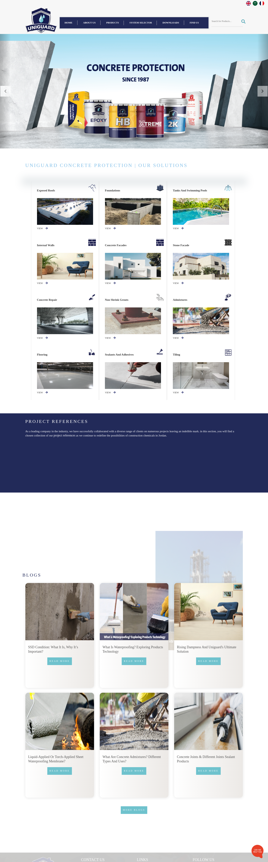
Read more (59, 661)
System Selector (141, 22)
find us (194, 22)
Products (112, 22)
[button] (5, 91)
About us (89, 22)
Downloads (171, 22)
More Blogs (134, 810)
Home (68, 22)
